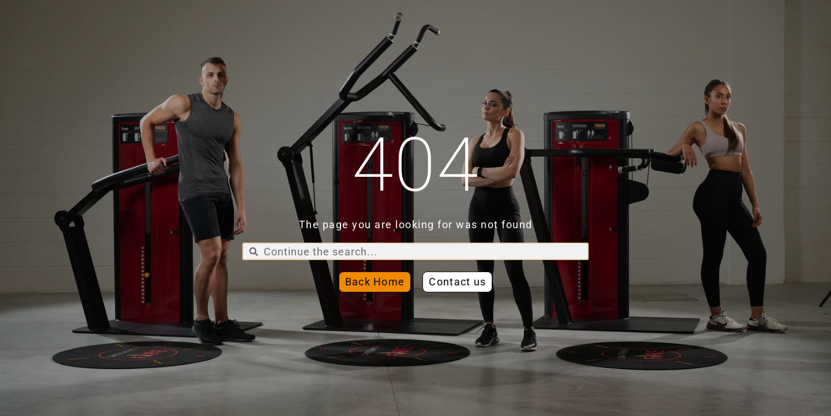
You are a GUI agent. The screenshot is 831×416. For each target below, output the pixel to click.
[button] (457, 282)
